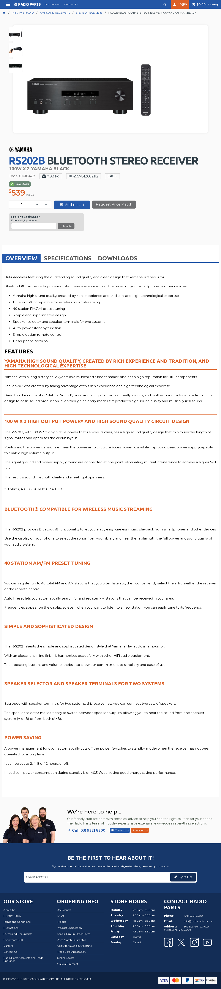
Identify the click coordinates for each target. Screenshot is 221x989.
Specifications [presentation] (68, 258)
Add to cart (74, 205)
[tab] (21, 258)
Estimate (66, 226)
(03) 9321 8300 (193, 915)
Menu (8, 6)
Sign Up (185, 877)
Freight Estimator (25, 216)
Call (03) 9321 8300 (88, 830)
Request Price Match (114, 204)
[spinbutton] (22, 205)
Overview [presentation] (21, 258)
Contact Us (122, 830)
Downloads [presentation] (117, 258)
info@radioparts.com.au (199, 921)
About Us (142, 830)
